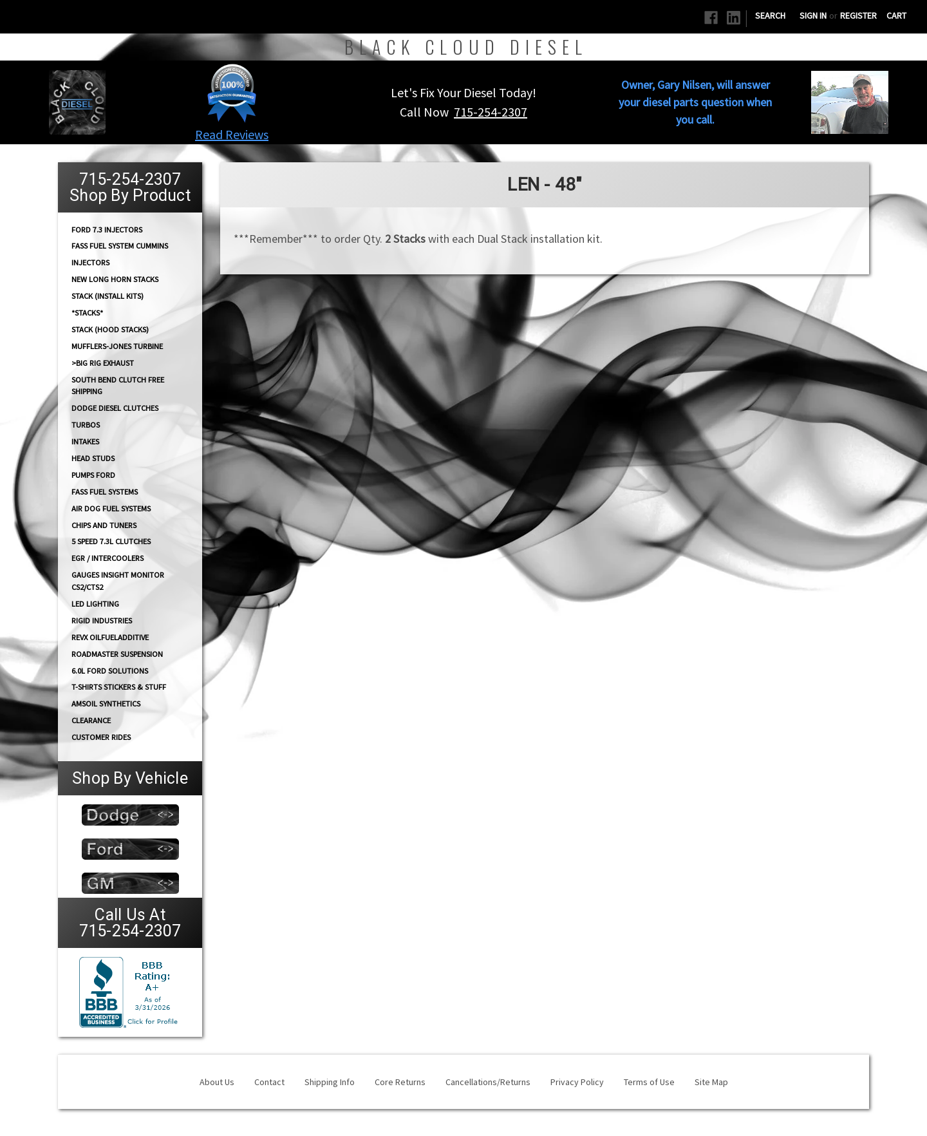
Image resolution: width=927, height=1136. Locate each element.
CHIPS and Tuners (103, 525)
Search (770, 15)
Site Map (711, 1082)
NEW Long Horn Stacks (114, 279)
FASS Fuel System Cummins (119, 246)
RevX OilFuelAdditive (110, 637)
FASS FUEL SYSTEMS (104, 492)
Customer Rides (101, 737)
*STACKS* (87, 312)
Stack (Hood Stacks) (110, 329)
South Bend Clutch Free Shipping (117, 385)
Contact (269, 1082)
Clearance (91, 720)
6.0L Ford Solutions (109, 671)
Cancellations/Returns (487, 1082)
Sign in (813, 15)
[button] (232, 93)
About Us (217, 1082)
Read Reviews (231, 134)
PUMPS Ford (93, 475)
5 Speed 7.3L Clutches (111, 541)
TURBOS (85, 425)
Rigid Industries (101, 620)
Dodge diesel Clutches (114, 408)
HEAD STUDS (93, 458)
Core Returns (400, 1082)
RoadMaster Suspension (117, 654)
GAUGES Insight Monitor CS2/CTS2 (117, 581)
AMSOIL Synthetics (105, 703)
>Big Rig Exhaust (102, 363)
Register (858, 15)
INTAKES (85, 441)
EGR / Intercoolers (107, 558)
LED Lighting (95, 604)
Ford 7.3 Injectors (106, 229)
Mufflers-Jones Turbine (117, 346)
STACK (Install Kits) (107, 296)
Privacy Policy (577, 1082)
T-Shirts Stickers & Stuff (118, 687)
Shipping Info (329, 1082)
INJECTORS (90, 262)
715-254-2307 (490, 112)
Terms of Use (649, 1082)
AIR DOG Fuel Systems (111, 508)
